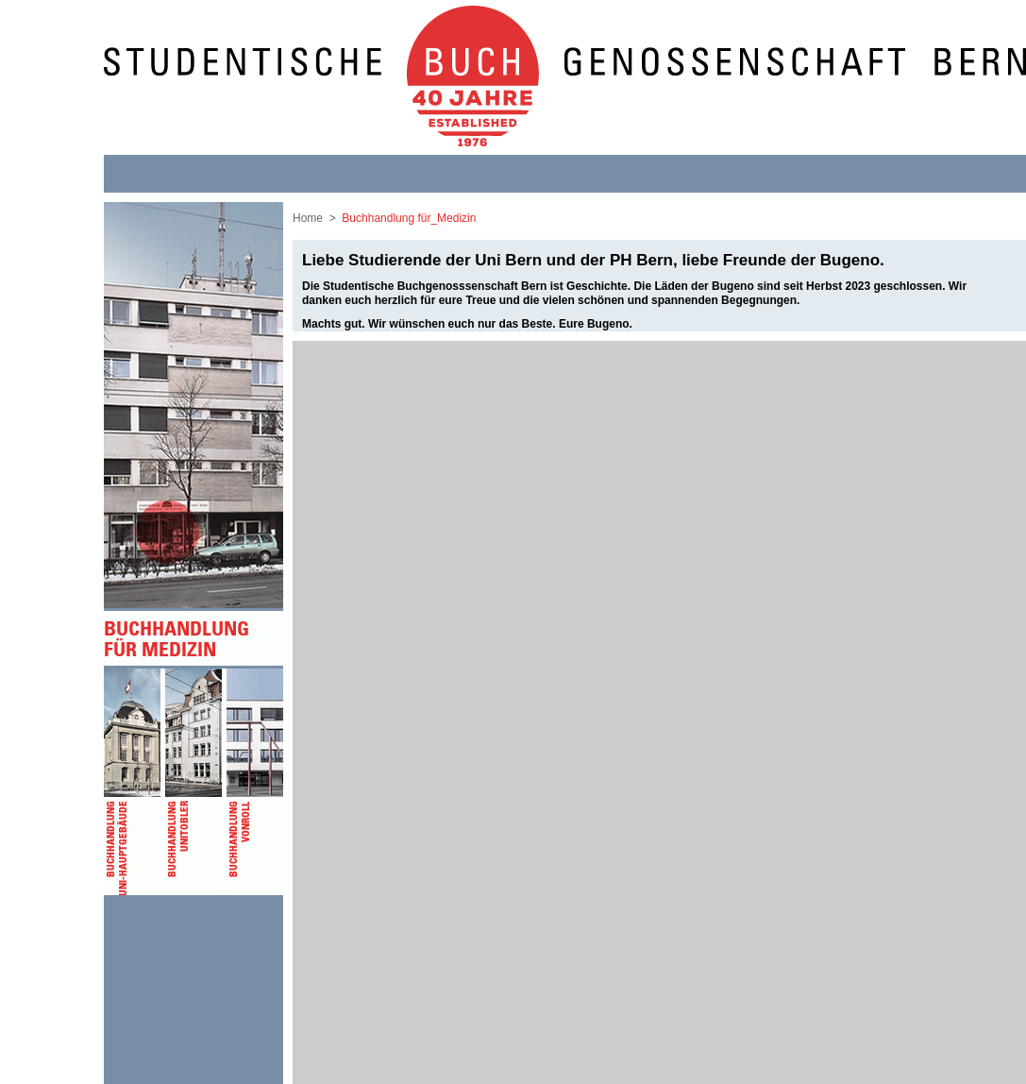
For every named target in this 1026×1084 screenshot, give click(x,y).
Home (308, 218)
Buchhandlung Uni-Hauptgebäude (134, 782)
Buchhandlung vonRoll (257, 782)
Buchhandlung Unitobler (196, 782)
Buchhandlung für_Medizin (409, 218)
